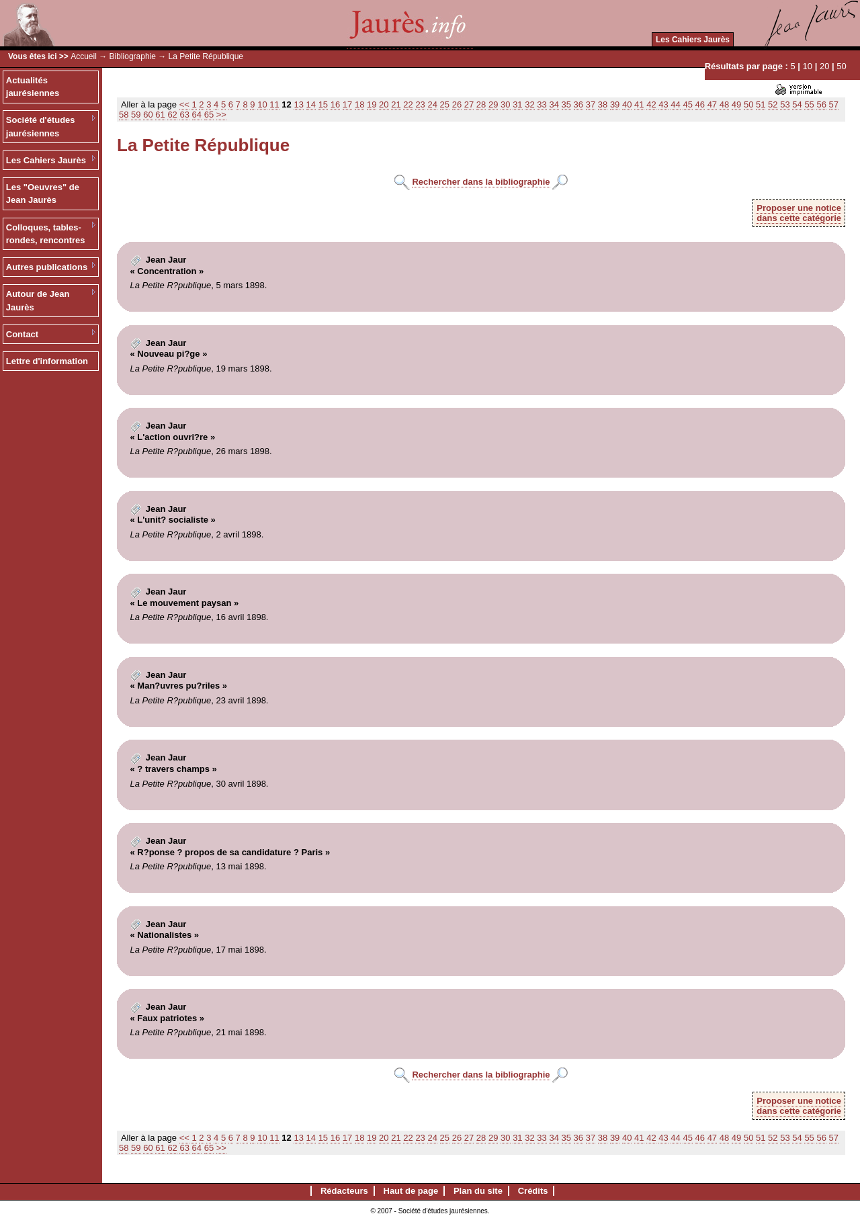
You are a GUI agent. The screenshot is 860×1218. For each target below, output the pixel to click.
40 (627, 104)
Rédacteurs (344, 1191)
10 (807, 66)
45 (687, 104)
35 (566, 104)
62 (172, 115)
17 (347, 104)
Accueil (84, 56)
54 (797, 104)
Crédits (533, 1191)
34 (553, 104)
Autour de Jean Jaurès (38, 300)
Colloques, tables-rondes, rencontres (45, 234)
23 (420, 104)
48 (724, 104)
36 (578, 104)
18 (359, 104)
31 (517, 104)
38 (602, 104)
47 (712, 104)
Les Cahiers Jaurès (693, 39)
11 (274, 104)
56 (821, 104)
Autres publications (46, 267)
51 (760, 104)
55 (809, 104)
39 (614, 104)
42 (651, 104)
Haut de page (411, 1191)
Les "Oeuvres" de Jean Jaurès (42, 194)
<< (184, 104)
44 (675, 104)
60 (148, 115)
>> (221, 115)
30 (505, 104)
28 (481, 104)
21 (395, 104)
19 (371, 104)
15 (323, 104)
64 (197, 115)
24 (432, 104)
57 (833, 104)
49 (736, 104)
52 (772, 104)
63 (184, 115)
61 (160, 115)
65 (209, 115)
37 (590, 104)
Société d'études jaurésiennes (40, 126)
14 (311, 104)
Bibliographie (133, 56)
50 (841, 66)
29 (493, 104)
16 (335, 104)
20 (824, 66)
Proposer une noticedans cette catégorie (799, 213)
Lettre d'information (47, 361)
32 (529, 104)
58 (123, 115)
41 (639, 104)
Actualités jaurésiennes (33, 87)
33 (541, 104)
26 (457, 104)
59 (135, 115)
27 (469, 104)
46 (700, 104)
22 (408, 104)
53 (784, 104)
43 (663, 104)
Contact (22, 334)
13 (298, 104)
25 (444, 104)
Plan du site (478, 1191)
